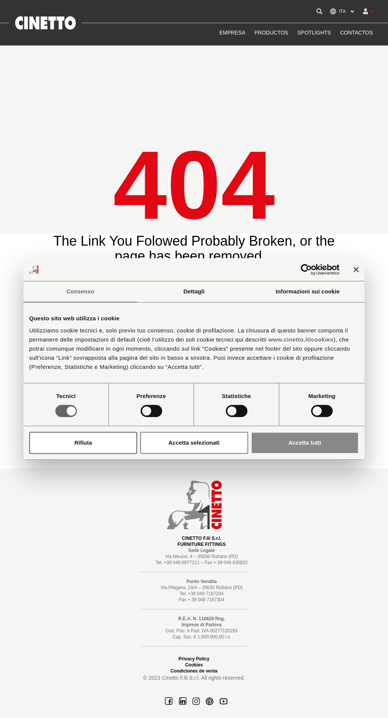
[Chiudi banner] (356, 269)
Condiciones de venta (194, 671)
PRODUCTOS (271, 33)
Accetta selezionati (193, 442)
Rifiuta (83, 442)
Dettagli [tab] (194, 291)
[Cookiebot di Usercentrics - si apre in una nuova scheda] (306, 269)
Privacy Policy (193, 659)
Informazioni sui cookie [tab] (308, 291)
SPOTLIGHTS (314, 33)
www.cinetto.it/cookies (300, 339)
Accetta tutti (304, 442)
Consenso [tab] (80, 291)
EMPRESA (232, 33)
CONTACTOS (356, 33)
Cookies (194, 665)
